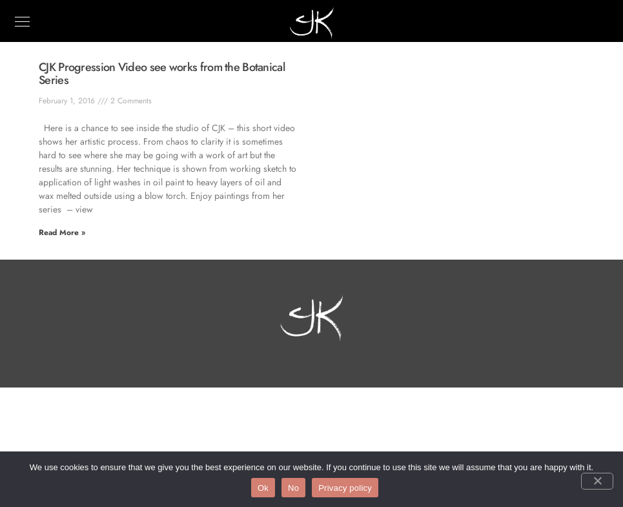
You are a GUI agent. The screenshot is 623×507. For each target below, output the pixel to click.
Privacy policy (345, 488)
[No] (597, 481)
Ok (263, 488)
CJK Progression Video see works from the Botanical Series (162, 73)
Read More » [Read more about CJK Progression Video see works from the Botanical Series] (62, 232)
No (293, 488)
